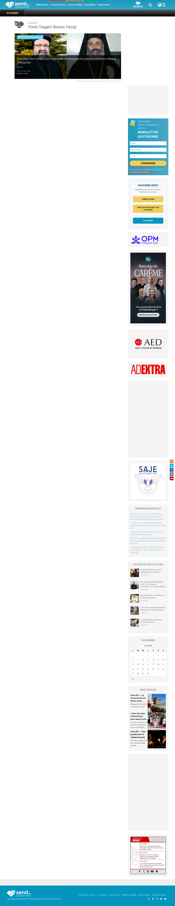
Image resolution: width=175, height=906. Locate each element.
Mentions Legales (129, 895)
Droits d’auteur (144, 895)
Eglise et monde (74, 5)
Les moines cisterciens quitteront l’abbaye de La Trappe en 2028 (153, 609)
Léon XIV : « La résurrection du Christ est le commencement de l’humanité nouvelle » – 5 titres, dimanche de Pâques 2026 (147, 516)
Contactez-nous (159, 895)
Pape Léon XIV (42, 5)
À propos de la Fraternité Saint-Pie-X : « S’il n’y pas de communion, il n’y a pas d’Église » (153, 584)
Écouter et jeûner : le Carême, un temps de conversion (152, 596)
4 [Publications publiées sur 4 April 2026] (158, 655)
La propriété (102, 895)
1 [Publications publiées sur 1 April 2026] (143, 655)
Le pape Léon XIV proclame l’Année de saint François (150, 571)
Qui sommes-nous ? (87, 895)
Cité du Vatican (58, 5)
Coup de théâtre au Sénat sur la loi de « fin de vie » (151, 621)
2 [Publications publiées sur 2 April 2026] (148, 655)
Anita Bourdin (22, 73)
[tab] (139, 839)
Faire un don (103, 5)
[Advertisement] (148, 100)
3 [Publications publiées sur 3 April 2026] (153, 655)
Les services (114, 895)
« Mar (132, 679)
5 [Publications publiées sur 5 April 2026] (163, 655)
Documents (90, 5)
